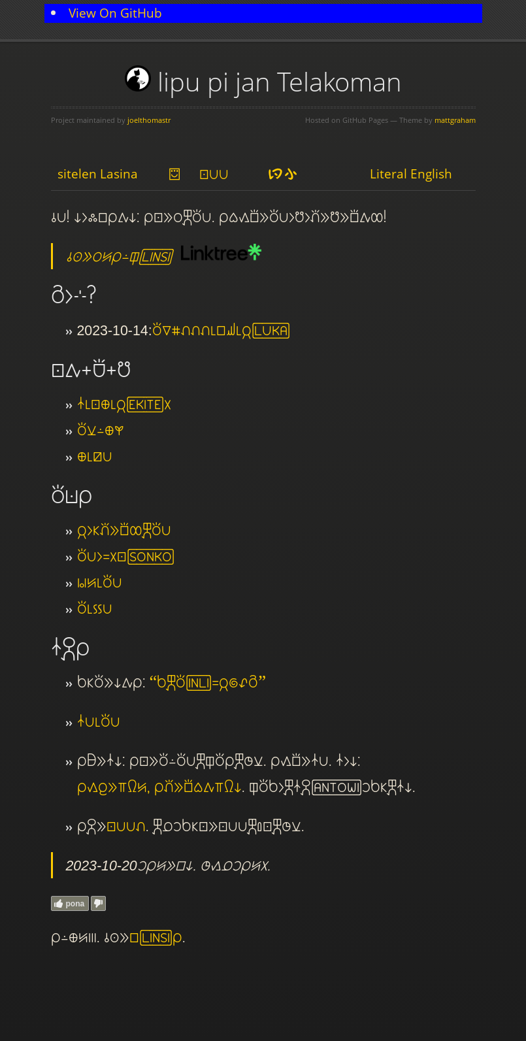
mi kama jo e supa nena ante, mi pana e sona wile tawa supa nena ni (159, 786)
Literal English (411, 173)
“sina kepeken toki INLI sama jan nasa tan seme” (208, 682)
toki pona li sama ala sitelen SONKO (125, 556)
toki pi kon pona (94, 608)
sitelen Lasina (98, 173)
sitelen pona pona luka (126, 826)
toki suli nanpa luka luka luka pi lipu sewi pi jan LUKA (221, 330)
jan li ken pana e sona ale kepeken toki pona (124, 529)
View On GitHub (115, 13)
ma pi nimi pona (94, 456)
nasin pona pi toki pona (98, 721)
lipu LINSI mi (155, 937)
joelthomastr (149, 120)
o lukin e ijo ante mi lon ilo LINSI (119, 256)
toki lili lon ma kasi (100, 429)
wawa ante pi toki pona (99, 582)
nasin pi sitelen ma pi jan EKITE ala (124, 403)
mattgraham (455, 120)
